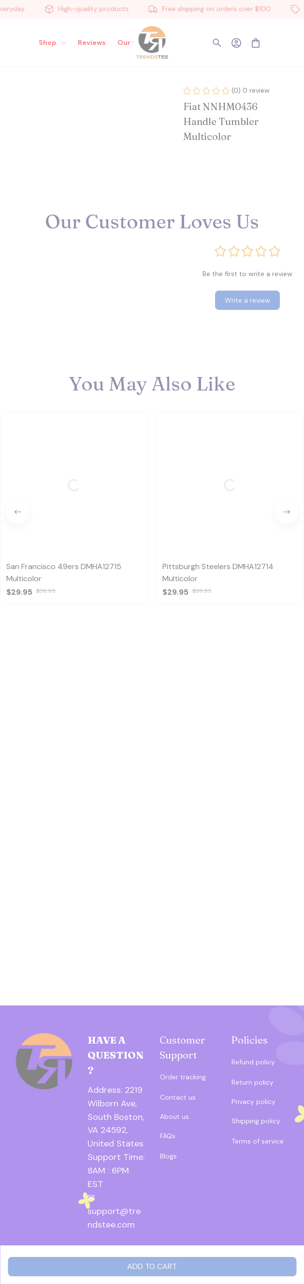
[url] (116, 1164)
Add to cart (152, 1266)
